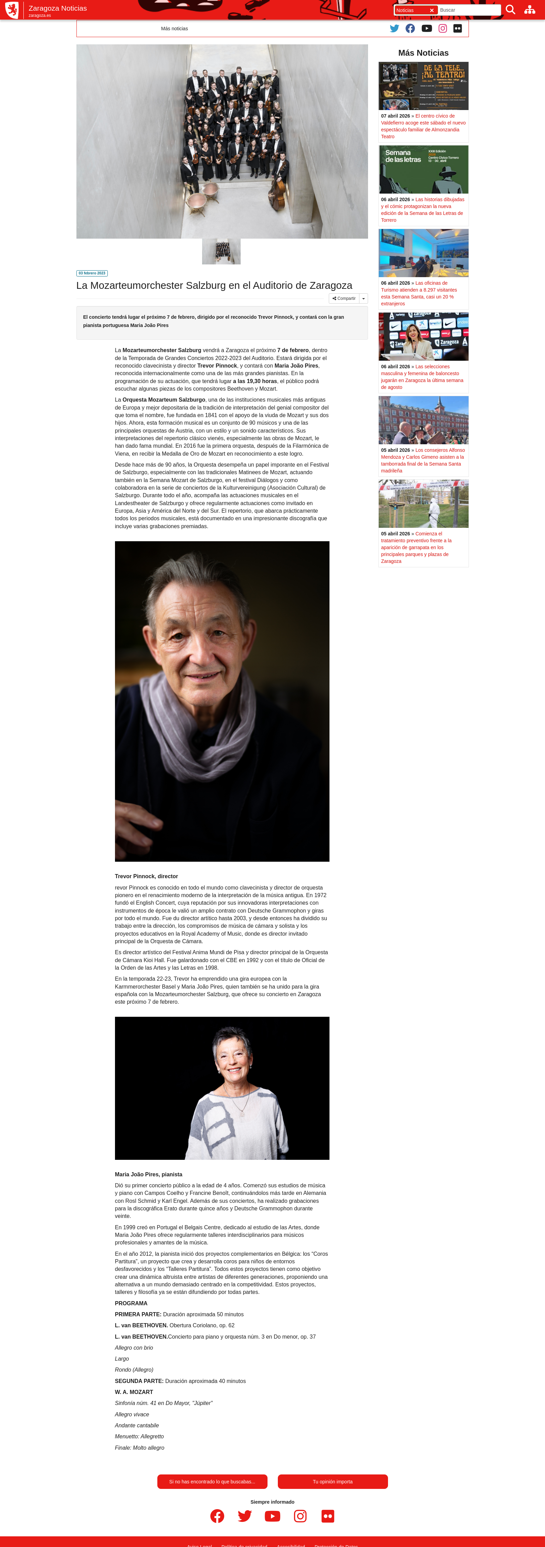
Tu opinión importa (333, 1481)
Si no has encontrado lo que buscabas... (212, 1481)
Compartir (344, 298)
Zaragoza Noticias (58, 8)
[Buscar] (510, 9)
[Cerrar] (432, 10)
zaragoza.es (40, 15)
